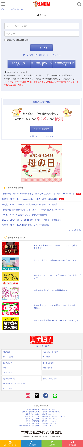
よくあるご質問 (48, 363)
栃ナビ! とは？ (41, 346)
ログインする (41, 47)
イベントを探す (31, 443)
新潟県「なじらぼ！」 (50, 414)
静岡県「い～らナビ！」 (50, 421)
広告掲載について (9, 379)
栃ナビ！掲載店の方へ (50, 379)
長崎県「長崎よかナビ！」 (51, 412)
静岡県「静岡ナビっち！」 (31, 412)
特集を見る (72, 443)
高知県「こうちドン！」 (50, 425)
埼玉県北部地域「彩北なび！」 (30, 425)
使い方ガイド (7, 363)
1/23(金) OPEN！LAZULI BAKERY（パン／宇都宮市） (26, 225)
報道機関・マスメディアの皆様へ (14, 383)
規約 (4, 368)
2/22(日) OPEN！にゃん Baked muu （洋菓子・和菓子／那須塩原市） (32, 220)
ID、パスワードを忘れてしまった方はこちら (41, 55)
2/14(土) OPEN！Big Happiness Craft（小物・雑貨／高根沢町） (30, 199)
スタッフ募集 (7, 388)
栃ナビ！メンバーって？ (41, 136)
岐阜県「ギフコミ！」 (33, 416)
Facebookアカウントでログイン (41, 64)
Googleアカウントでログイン (64, 64)
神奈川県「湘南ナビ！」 (32, 421)
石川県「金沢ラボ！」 (33, 423)
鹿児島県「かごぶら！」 (50, 423)
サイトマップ (7, 372)
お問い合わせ (47, 368)
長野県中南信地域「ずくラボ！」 (53, 416)
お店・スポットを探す (10, 443)
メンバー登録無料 (41, 129)
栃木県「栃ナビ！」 (34, 409)
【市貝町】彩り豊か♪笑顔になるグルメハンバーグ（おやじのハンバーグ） (35, 210)
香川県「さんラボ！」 (50, 419)
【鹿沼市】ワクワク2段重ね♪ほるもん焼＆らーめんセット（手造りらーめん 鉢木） (38, 193)
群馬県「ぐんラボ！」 (33, 419)
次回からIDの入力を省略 (18, 40)
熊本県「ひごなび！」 (50, 409)
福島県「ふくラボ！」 (33, 414)
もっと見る (75, 230)
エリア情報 (51, 443)
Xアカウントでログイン (18, 64)
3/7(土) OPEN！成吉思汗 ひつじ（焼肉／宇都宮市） (25, 215)
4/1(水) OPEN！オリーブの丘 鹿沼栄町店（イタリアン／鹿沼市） (31, 204)
